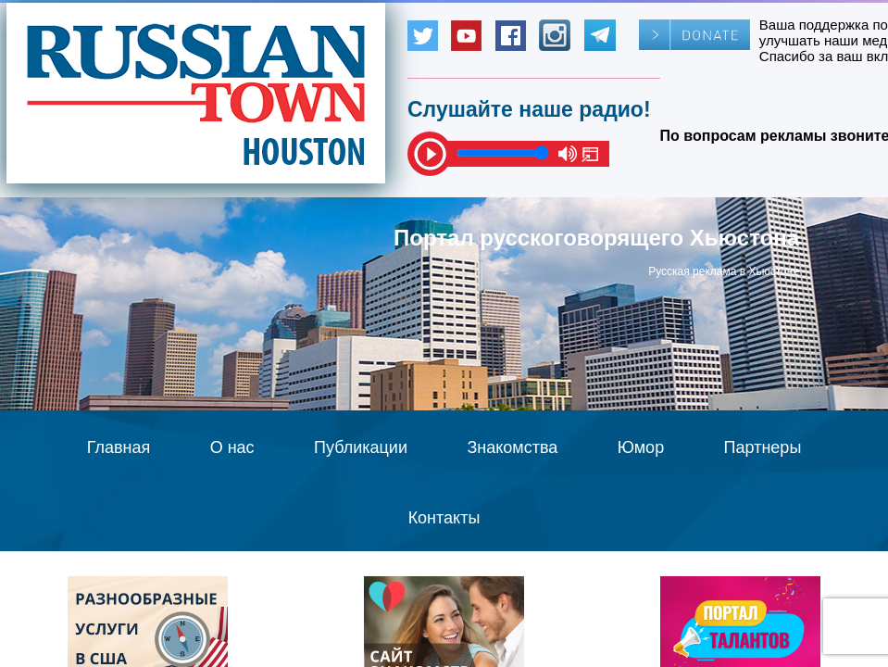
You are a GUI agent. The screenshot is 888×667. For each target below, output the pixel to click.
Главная (119, 447)
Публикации (360, 447)
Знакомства (512, 447)
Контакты (444, 518)
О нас (232, 447)
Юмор (641, 447)
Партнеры (763, 447)
